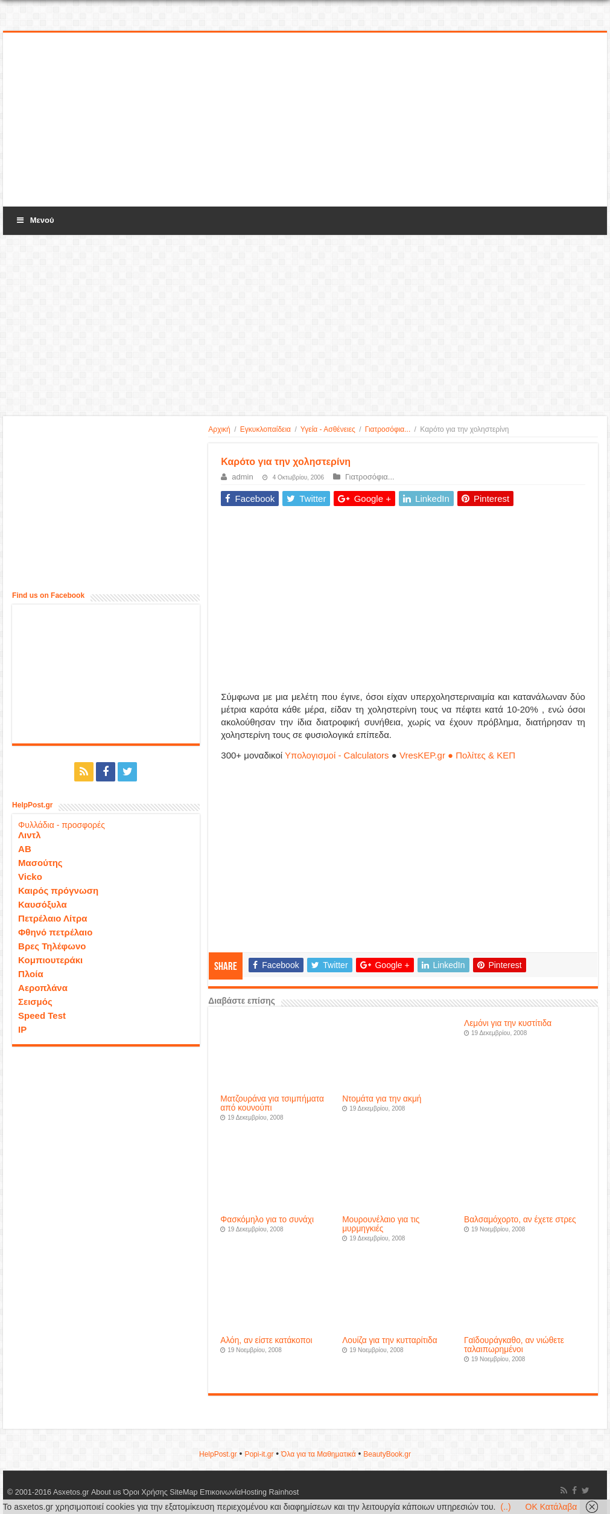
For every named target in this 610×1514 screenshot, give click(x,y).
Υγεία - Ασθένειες (327, 429)
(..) (505, 1507)
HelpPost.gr (218, 1454)
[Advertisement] (305, 120)
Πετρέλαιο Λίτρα (52, 918)
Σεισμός (35, 1001)
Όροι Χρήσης (144, 1492)
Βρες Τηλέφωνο (52, 946)
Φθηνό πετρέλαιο (55, 932)
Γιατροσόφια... (387, 429)
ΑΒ (24, 849)
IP (22, 1029)
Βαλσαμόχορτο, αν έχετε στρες (520, 1219)
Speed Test (42, 1015)
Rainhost (283, 1492)
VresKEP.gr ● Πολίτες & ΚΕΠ (457, 755)
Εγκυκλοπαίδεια (265, 429)
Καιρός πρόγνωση (58, 890)
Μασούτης (40, 863)
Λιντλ (29, 835)
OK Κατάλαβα (551, 1507)
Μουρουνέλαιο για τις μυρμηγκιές (380, 1224)
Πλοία (30, 974)
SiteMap (183, 1492)
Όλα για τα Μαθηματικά (318, 1454)
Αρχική (219, 429)
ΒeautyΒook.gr (387, 1454)
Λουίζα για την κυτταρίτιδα (389, 1340)
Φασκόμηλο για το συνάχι (267, 1219)
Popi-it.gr (258, 1454)
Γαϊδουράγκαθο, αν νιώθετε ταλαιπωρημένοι (514, 1345)
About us (106, 1492)
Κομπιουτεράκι (50, 960)
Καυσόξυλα (42, 904)
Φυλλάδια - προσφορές (61, 825)
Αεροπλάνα (43, 988)
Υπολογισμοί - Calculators (337, 755)
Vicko (30, 876)
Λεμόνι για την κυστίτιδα (507, 1023)
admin (242, 476)
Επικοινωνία (219, 1492)
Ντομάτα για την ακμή (381, 1098)
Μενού (34, 220)
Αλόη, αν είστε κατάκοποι (266, 1340)
